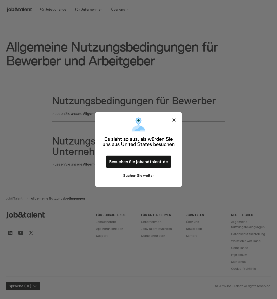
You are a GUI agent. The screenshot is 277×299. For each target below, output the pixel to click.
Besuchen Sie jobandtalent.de (138, 161)
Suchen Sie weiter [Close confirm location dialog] (138, 175)
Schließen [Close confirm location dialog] (174, 120)
